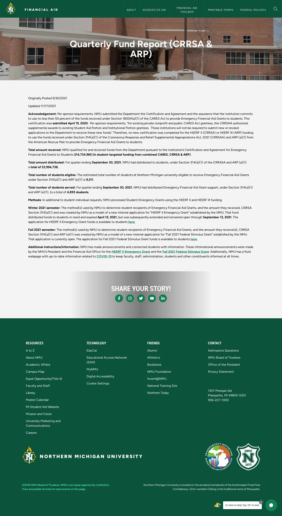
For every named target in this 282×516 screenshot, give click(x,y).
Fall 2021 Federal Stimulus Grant (185, 251)
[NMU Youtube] (152, 298)
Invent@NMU (156, 379)
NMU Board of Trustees (224, 357)
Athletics (153, 357)
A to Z (30, 350)
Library (30, 393)
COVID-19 (104, 256)
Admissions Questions (223, 350)
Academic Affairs (38, 364)
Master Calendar (37, 400)
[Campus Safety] (248, 456)
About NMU (34, 357)
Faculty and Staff (38, 386)
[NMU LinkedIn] (163, 298)
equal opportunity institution (91, 484)
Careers (31, 433)
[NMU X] (141, 298)
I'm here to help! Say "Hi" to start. (242, 505)
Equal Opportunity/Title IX (44, 379)
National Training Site (162, 386)
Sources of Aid (154, 9)
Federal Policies (253, 9)
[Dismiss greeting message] (261, 502)
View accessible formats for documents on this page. (54, 489)
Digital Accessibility (100, 376)
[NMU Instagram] (130, 298)
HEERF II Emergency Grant (131, 251)
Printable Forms (221, 9)
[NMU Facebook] (119, 298)
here (131, 222)
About (131, 9)
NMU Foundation (159, 371)
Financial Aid (41, 10)
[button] (275, 8)
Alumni (152, 350)
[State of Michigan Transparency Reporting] (219, 456)
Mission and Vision (39, 414)
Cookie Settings (98, 383)
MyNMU (92, 369)
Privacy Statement (221, 371)
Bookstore (154, 364)
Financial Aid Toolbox (187, 9)
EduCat (92, 350)
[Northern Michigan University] (11, 9)
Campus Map (35, 371)
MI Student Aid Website (42, 407)
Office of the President (224, 364)
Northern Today (158, 393)
